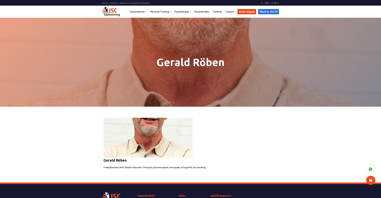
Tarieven (217, 11)
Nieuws (105, 3)
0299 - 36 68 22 (270, 3)
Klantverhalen (201, 11)
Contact (229, 11)
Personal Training (160, 11)
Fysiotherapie (183, 11)
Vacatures (113, 3)
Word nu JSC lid (268, 11)
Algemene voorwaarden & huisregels (134, 3)
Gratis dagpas (247, 11)
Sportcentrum (138, 11)
